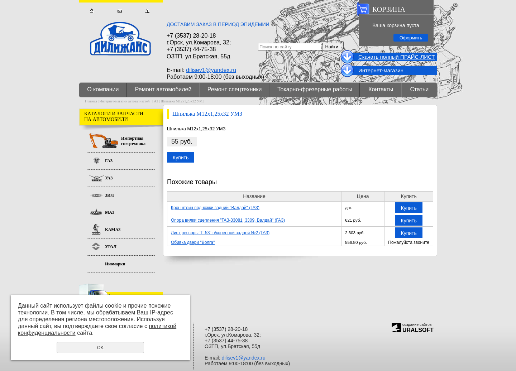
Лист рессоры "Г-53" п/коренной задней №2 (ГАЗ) (220, 232)
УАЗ (109, 177)
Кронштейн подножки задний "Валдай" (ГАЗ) (215, 207)
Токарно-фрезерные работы (314, 89)
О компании (103, 89)
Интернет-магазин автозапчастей (125, 101)
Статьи (419, 89)
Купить (180, 157)
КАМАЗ (112, 229)
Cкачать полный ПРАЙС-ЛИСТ (396, 57)
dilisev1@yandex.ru (211, 70)
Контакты (380, 89)
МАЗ (109, 212)
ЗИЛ (109, 195)
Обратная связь (119, 11)
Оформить (411, 37)
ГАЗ (155, 101)
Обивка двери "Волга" (193, 242)
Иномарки (115, 263)
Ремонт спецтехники (234, 89)
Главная (91, 11)
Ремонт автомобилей (163, 89)
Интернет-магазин (380, 70)
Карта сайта (147, 11)
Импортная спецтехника (133, 141)
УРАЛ (110, 246)
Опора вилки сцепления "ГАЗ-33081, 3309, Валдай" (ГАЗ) (228, 220)
